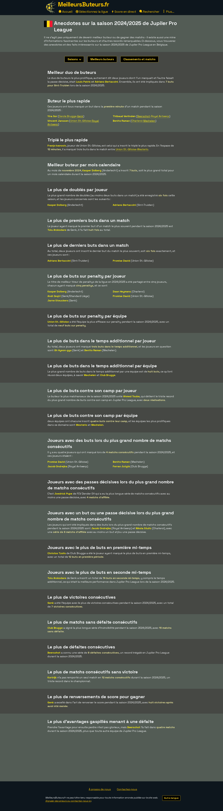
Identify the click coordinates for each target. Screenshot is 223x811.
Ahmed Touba (131, 396)
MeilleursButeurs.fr (83, 4)
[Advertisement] (111, 760)
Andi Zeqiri (54, 296)
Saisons (74, 59)
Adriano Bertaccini (106, 81)
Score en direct (123, 12)
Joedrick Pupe (63, 493)
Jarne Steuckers (58, 300)
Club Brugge (107, 375)
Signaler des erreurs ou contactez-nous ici (68, 800)
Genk (51, 602)
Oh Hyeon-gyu (63, 350)
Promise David (121, 260)
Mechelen (90, 375)
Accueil (65, 12)
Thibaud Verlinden (124, 116)
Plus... (168, 12)
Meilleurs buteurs (102, 59)
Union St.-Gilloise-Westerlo (132, 149)
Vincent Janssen (58, 120)
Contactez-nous (127, 789)
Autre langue (171, 797)
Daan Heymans (122, 291)
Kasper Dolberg (91, 170)
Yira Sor (52, 116)
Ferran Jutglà (121, 466)
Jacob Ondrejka (57, 466)
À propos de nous (100, 789)
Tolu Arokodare (57, 229)
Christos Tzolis (57, 553)
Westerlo (81, 424)
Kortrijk (52, 677)
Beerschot (54, 652)
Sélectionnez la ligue (92, 12)
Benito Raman (121, 120)
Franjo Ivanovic (57, 145)
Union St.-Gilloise (58, 321)
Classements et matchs (139, 59)
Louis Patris (83, 81)
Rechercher (149, 12)
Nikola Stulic (143, 528)
